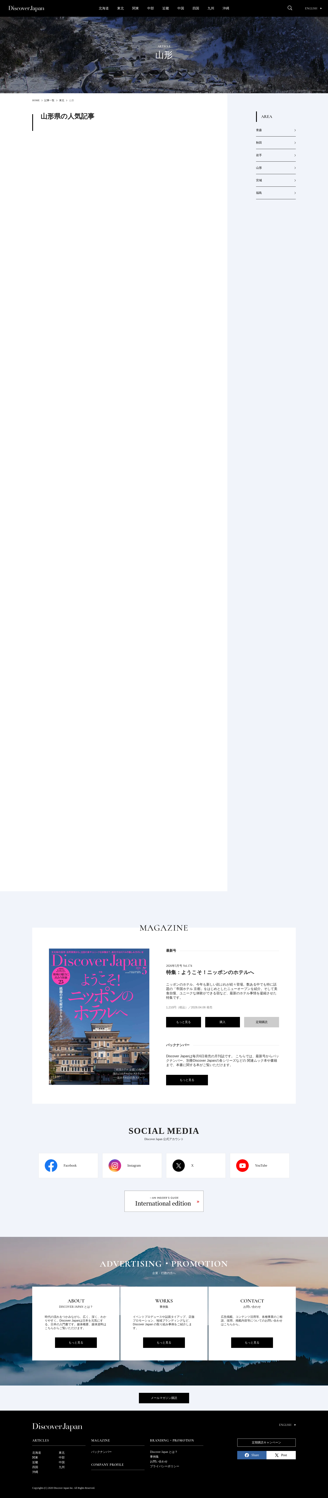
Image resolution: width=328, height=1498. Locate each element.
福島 (259, 192)
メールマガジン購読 (164, 1398)
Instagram (134, 1165)
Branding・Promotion (172, 1440)
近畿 (165, 8)
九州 (211, 8)
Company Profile (107, 1465)
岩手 (259, 155)
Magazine (100, 1440)
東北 (120, 8)
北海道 (104, 8)
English (313, 8)
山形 (259, 167)
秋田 (259, 142)
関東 (135, 8)
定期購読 (262, 1022)
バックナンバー (101, 1451)
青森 (259, 130)
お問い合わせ (159, 1461)
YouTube (261, 1165)
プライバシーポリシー (164, 1466)
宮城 (259, 180)
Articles (40, 1440)
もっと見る (183, 1022)
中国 (180, 8)
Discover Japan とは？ (163, 1451)
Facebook (70, 1165)
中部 (150, 8)
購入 (223, 1022)
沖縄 (226, 8)
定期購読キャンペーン (266, 1442)
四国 (195, 8)
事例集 (154, 1456)
